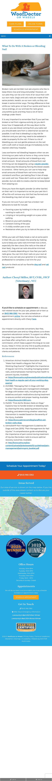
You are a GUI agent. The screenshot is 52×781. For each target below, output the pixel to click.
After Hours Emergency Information (27, 612)
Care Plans (15, 24)
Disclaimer (9, 639)
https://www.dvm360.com (19, 400)
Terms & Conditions (42, 636)
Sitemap (17, 639)
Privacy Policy (29, 636)
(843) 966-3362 (10, 313)
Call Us (13, 779)
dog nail (37, 264)
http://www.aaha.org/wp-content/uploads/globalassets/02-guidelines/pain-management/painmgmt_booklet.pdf (27, 446)
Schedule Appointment (26, 29)
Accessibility (26, 639)
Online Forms (35, 24)
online (17, 316)
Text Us (39, 779)
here (34, 319)
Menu (3, 36)
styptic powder (41, 164)
